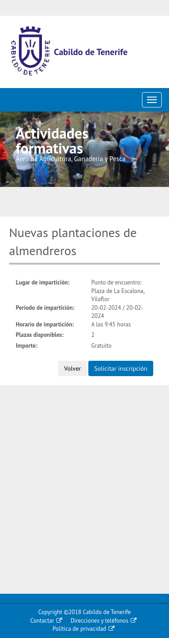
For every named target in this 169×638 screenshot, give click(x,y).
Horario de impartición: (45, 324)
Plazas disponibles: (40, 335)
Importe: (26, 345)
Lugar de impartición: (42, 282)
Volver (72, 368)
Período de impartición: (45, 308)
